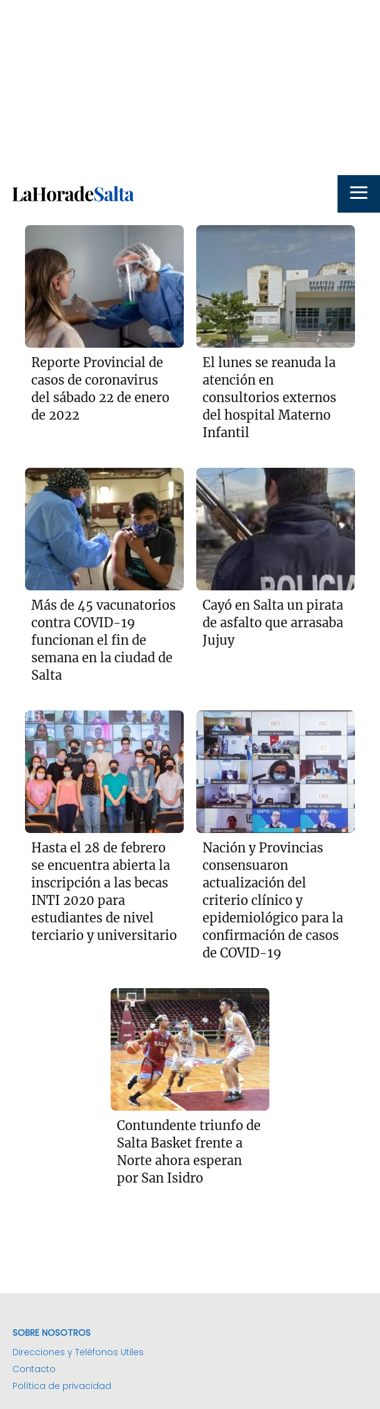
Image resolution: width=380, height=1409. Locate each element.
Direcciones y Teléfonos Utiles (78, 1352)
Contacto (34, 1369)
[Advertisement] (190, 87)
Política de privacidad (61, 1386)
